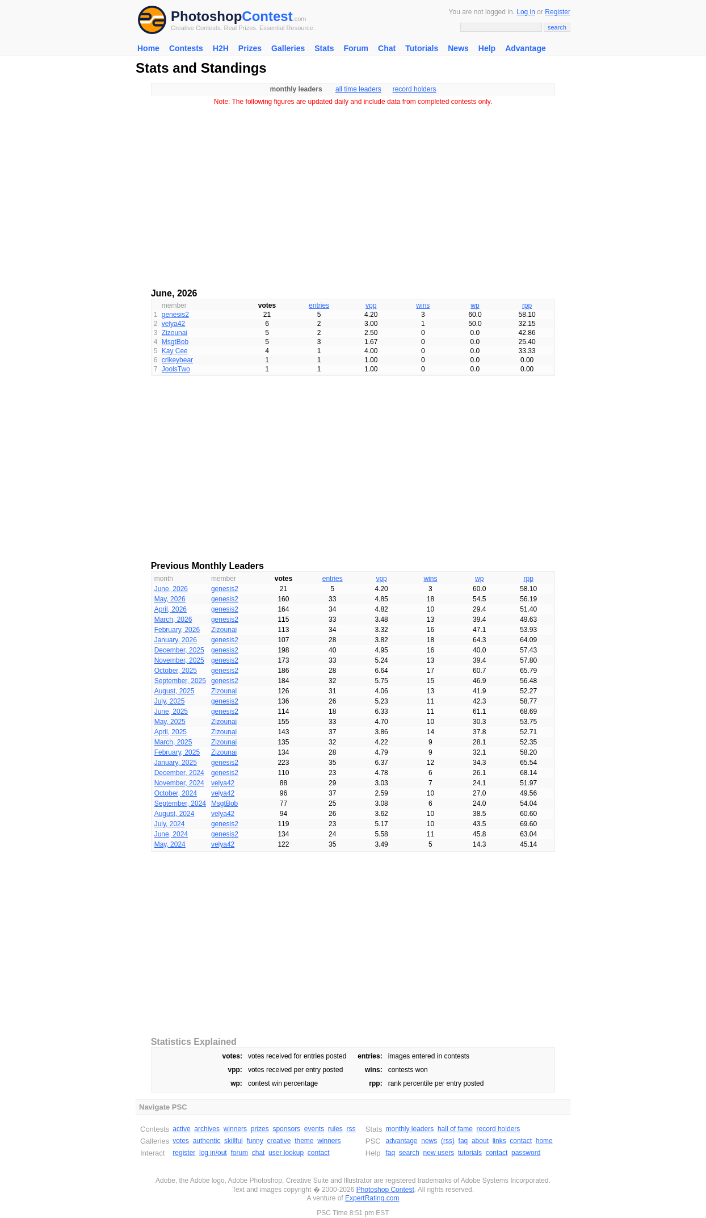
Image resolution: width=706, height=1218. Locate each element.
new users (439, 1153)
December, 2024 (179, 773)
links (499, 1141)
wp (474, 305)
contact (319, 1153)
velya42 (173, 324)
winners (235, 1129)
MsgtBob (175, 342)
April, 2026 (170, 609)
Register (557, 12)
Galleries (288, 48)
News (458, 48)
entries (319, 305)
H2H (221, 48)
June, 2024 (171, 834)
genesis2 (175, 315)
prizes (260, 1129)
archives (207, 1129)
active (181, 1129)
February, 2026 (177, 630)
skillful (233, 1141)
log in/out (213, 1153)
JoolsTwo (176, 369)
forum (239, 1153)
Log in (525, 12)
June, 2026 (171, 589)
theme (304, 1141)
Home (148, 48)
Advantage (525, 48)
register (184, 1153)
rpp (527, 305)
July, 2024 (169, 824)
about (480, 1141)
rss (351, 1129)
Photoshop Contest (385, 1190)
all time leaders (358, 89)
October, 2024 (175, 793)
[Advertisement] (353, 193)
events (314, 1129)
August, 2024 (174, 814)
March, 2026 (173, 619)
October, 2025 (175, 671)
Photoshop (206, 16)
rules (335, 1129)
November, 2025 (179, 660)
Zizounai (174, 333)
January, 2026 (175, 640)
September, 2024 (180, 803)
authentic (207, 1141)
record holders (414, 89)
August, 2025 (174, 691)
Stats (324, 48)
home (544, 1141)
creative (279, 1141)
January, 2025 (175, 763)
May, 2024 (170, 844)
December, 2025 (179, 650)
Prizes (250, 48)
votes (181, 1141)
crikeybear (177, 360)
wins (423, 305)
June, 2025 (171, 711)
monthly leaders (409, 1129)
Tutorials (421, 48)
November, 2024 (179, 783)
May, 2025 (170, 722)
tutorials (470, 1153)
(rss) (448, 1141)
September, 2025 (180, 681)
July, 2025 (169, 701)
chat (258, 1153)
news (429, 1141)
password (525, 1153)
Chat (387, 48)
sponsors (286, 1129)
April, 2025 (170, 732)
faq (463, 1141)
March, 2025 (173, 742)
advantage (401, 1141)
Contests (186, 48)
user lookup (286, 1153)
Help (486, 48)
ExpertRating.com (372, 1198)
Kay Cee (175, 351)
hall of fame (455, 1129)
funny (254, 1141)
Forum (355, 48)
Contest (267, 16)
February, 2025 (177, 752)
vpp (370, 305)
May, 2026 (170, 599)
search (409, 1153)
